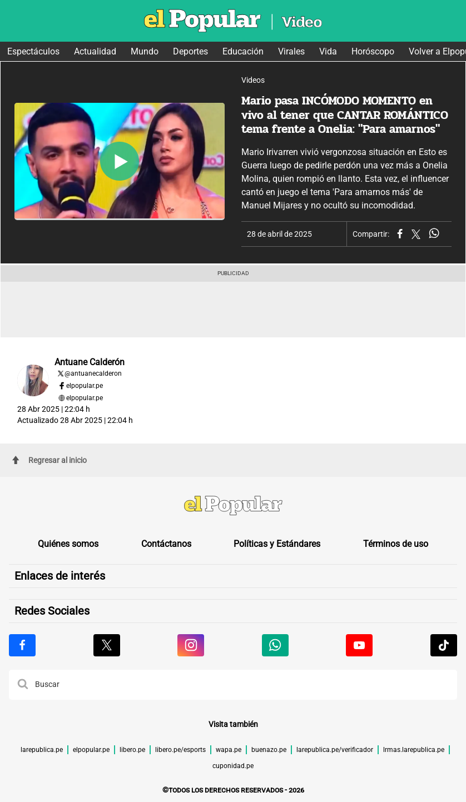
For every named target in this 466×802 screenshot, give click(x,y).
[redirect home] (233, 507)
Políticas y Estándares (277, 544)
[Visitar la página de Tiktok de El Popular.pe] (443, 645)
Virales (291, 51)
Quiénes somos (68, 544)
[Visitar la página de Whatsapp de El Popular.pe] (275, 645)
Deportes (190, 51)
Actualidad (95, 51)
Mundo (144, 51)
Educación (243, 51)
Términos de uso (395, 544)
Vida (328, 51)
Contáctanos (166, 544)
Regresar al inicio (49, 460)
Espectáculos (33, 51)
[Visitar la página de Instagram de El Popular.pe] (190, 645)
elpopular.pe (84, 386)
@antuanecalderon (93, 373)
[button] (22, 684)
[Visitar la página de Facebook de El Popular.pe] (22, 645)
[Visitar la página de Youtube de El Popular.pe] (359, 645)
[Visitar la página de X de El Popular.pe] (106, 645)
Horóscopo (372, 51)
